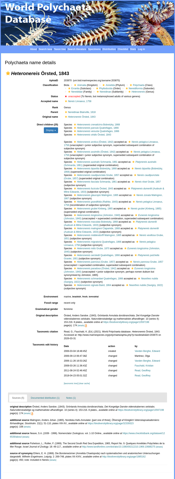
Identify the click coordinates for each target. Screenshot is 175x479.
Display (51, 130)
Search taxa (45, 49)
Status (54, 96)
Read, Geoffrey (142, 370)
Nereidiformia (134, 88)
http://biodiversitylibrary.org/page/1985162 (124, 456)
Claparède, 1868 (96, 228)
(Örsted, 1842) (93, 142)
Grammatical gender (46, 309)
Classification (50, 85)
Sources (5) (18, 398)
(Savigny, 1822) (144, 285)
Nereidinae (103, 91)
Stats (133, 49)
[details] (81, 325)
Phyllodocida (103, 88)
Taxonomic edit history (45, 344)
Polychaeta (136, 85)
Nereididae (75, 91)
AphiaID (53, 80)
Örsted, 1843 (79, 116)
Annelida (108, 85)
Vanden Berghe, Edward (147, 351)
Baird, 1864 (92, 285)
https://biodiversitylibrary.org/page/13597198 (126, 322)
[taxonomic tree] (71, 383)
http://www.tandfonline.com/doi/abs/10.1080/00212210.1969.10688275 (118, 446)
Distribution (109, 49)
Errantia (73, 88)
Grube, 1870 (91, 248)
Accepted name (49, 101)
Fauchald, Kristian (144, 365)
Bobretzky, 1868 (96, 124)
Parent (54, 112)
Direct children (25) (47, 124)
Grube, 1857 (96, 175)
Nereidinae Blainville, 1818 (80, 112)
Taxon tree (60, 49)
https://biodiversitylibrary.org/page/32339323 (110, 423)
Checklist (123, 49)
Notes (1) (71, 398)
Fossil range (51, 303)
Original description (47, 315)
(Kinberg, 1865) (144, 208)
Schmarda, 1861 (95, 162)
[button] (8, 73)
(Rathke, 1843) (95, 201)
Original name (50, 116)
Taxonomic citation (47, 331)
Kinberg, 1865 (93, 208)
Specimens (94, 49)
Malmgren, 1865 (95, 195)
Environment (51, 296)
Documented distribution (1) (45, 398)
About (33, 49)
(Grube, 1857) (94, 261)
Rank (55, 107)
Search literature (77, 49)
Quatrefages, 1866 (96, 128)
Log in (141, 49)
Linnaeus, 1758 (77, 101)
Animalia (79, 85)
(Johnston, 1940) (96, 215)
